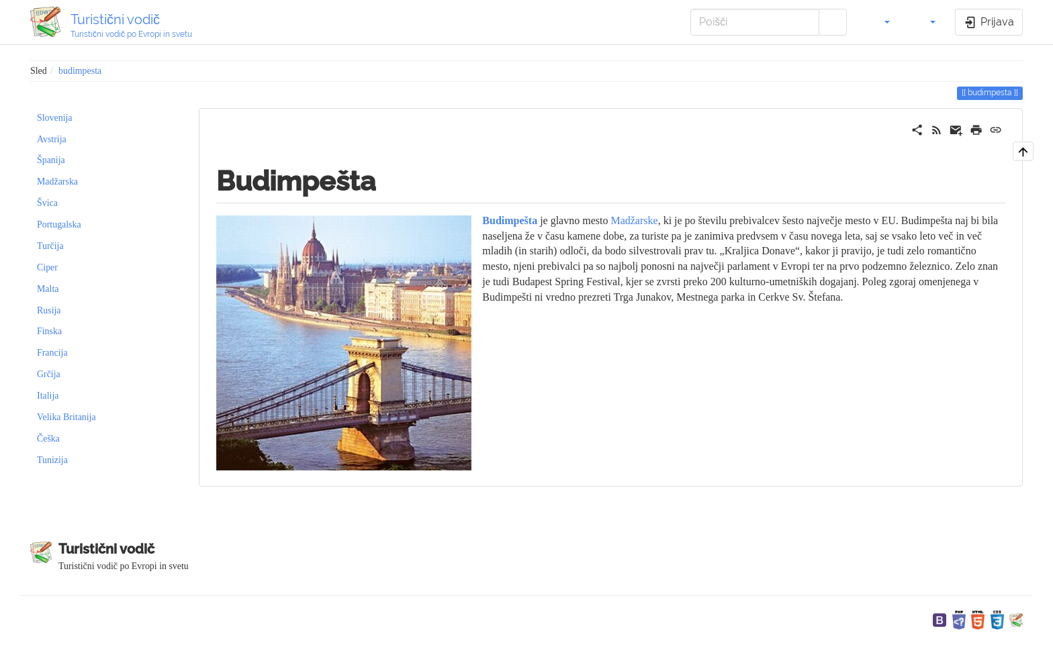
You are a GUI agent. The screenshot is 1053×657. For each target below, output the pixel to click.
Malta (47, 289)
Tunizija (52, 460)
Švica (47, 203)
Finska (49, 331)
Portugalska (59, 224)
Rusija (49, 310)
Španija (51, 160)
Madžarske (633, 220)
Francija (52, 353)
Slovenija (55, 118)
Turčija (50, 246)
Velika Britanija (66, 417)
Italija (47, 396)
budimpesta (79, 71)
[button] (880, 22)
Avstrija (51, 139)
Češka (48, 439)
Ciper (47, 267)
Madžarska (57, 181)
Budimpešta (509, 220)
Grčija (48, 374)
